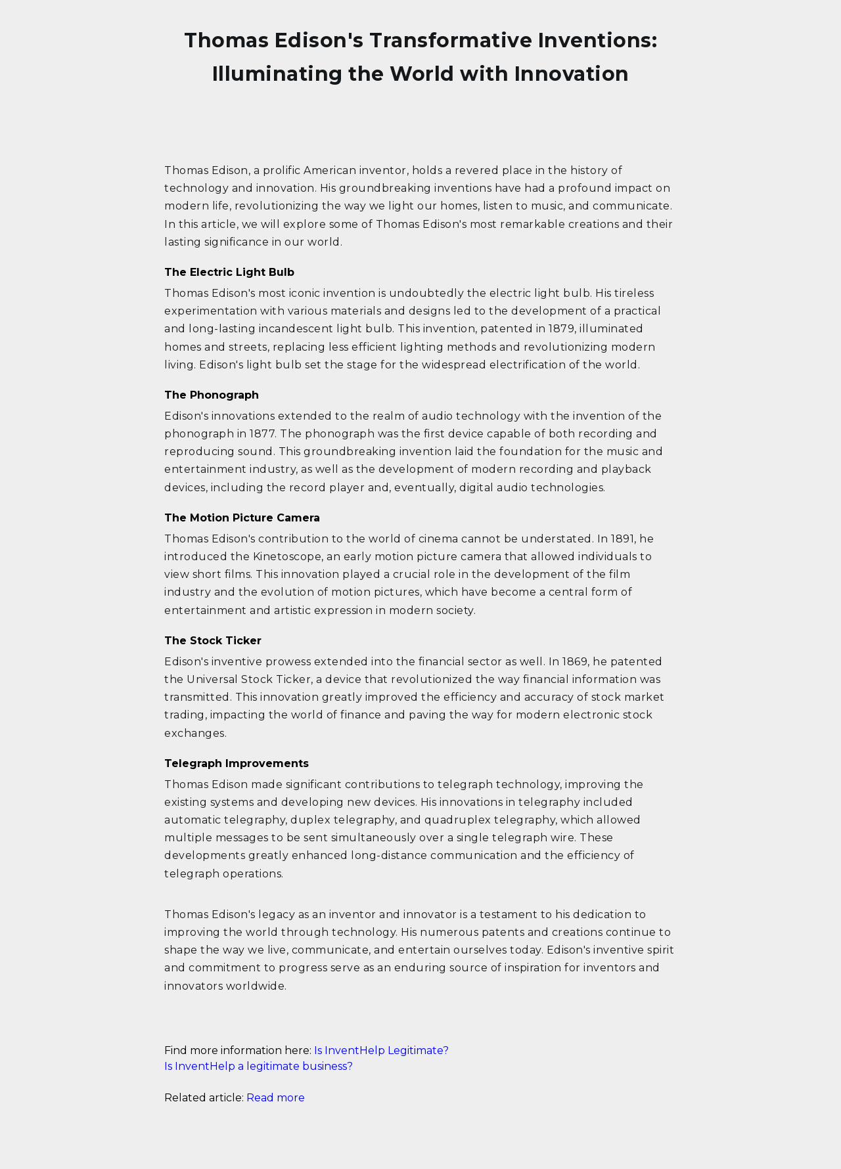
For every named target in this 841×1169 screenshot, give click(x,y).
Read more (275, 1098)
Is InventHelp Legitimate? (381, 1050)
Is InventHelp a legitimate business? (258, 1066)
